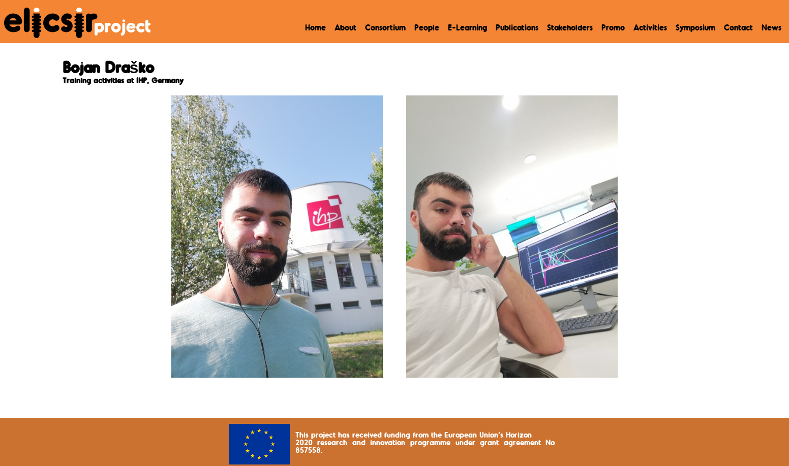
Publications (517, 28)
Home (315, 28)
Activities (650, 28)
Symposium (695, 28)
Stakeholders (570, 28)
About (345, 28)
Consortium (385, 28)
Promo (613, 28)
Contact (738, 28)
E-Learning (467, 28)
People (426, 28)
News (771, 28)
